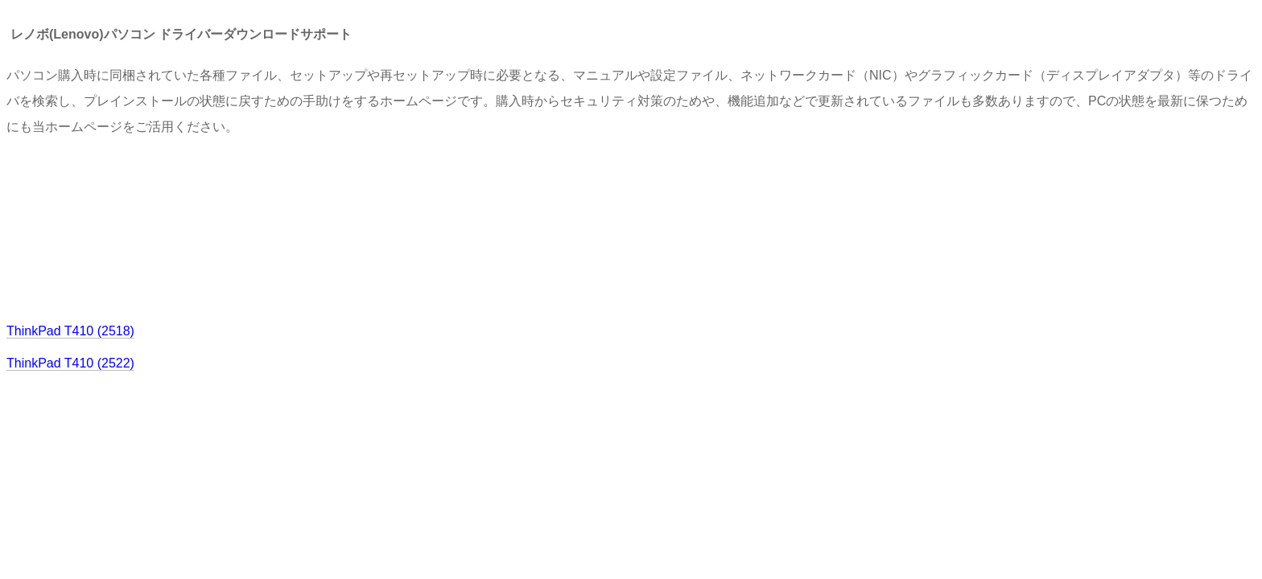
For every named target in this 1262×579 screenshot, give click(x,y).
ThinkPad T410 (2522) (70, 363)
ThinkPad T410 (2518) (70, 331)
